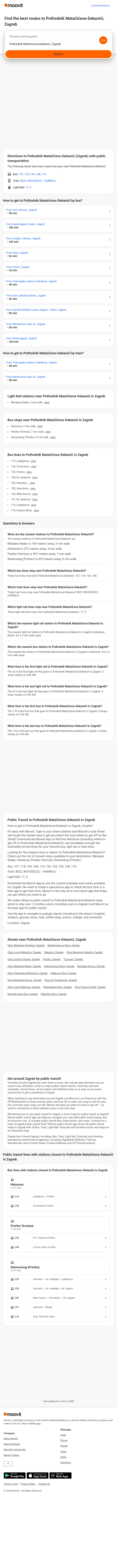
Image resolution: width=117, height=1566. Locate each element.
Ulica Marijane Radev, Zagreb (24, 966)
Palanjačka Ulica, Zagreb (57, 987)
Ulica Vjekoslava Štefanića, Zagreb (27, 973)
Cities (63, 1457)
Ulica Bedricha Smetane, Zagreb (26, 945)
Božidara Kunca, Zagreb (91, 966)
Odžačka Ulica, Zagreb (54, 994)
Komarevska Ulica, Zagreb (23, 994)
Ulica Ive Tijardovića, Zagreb (60, 980)
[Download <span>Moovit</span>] (100, 5)
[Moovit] (13, 5)
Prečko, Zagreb (51, 959)
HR (8, 1464)
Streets (64, 1445)
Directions (65, 1462)
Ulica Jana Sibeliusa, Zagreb (24, 987)
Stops (63, 1451)
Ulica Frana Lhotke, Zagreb (90, 987)
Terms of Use (11, 1484)
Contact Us (44, 1484)
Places (63, 1440)
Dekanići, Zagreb (53, 952)
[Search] (58, 54)
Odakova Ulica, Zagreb (63, 973)
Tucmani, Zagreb (73, 959)
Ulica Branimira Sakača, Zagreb (84, 952)
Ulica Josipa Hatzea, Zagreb (24, 959)
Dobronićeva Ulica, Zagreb (59, 966)
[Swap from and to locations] (103, 40)
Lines (63, 1435)
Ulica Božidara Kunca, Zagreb (24, 980)
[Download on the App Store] (37, 1475)
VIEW (46, 402)
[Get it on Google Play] (14, 1475)
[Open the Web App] (60, 1475)
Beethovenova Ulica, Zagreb (63, 945)
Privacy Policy (28, 1484)
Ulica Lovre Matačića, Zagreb (24, 952)
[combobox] (58, 37)
